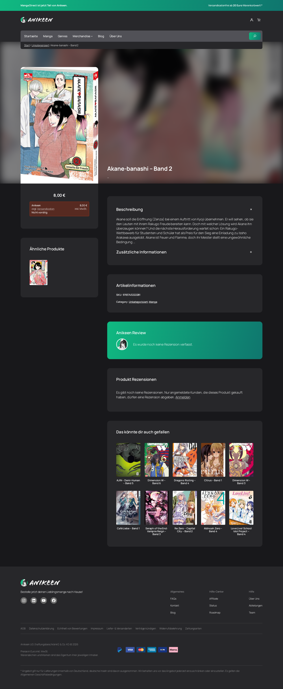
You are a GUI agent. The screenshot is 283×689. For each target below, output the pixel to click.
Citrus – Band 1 (213, 480)
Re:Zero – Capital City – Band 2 (185, 530)
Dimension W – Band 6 (157, 482)
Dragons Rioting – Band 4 (185, 482)
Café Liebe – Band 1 (128, 528)
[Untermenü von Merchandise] (92, 36)
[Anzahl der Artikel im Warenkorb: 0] (258, 19)
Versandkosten (45, 209)
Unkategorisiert (40, 45)
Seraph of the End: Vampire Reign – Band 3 (156, 531)
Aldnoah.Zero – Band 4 (213, 530)
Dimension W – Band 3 (241, 482)
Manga (153, 302)
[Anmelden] (251, 19)
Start (27, 45)
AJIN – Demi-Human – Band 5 (128, 482)
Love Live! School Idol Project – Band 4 (241, 531)
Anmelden (182, 397)
